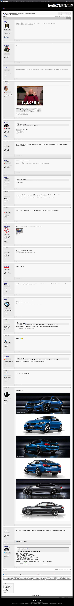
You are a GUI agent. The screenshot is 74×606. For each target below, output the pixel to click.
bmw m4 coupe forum (66, 579)
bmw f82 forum (21, 578)
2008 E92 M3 (6, 37)
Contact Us (60, 597)
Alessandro (6, 122)
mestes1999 (6, 250)
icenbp (5, 160)
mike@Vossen (7, 266)
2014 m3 (8, 577)
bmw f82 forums (26, 578)
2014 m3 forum (16, 577)
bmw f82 (18, 578)
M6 (30, 1)
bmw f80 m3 (4, 578)
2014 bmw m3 (5, 577)
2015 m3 (41, 577)
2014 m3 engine (12, 577)
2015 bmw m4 (38, 577)
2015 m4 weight (56, 577)
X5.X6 (43, 1)
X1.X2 (36, 1)
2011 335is (5, 136)
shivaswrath (6, 546)
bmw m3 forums (26, 579)
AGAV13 (5, 299)
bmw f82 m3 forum (39, 578)
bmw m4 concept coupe (49, 579)
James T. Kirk (6, 83)
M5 (28, 1)
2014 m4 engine (25, 577)
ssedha (5, 144)
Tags (3, 576)
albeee (5, 283)
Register (70, 1)
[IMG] (4, 590)
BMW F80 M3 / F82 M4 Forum (17, 13)
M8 (32, 1)
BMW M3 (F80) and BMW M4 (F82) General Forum (28, 13)
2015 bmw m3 (34, 577)
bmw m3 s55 (30, 579)
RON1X (5, 21)
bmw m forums (10, 579)
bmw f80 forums (68, 577)
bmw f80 (60, 577)
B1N (5, 210)
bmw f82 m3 (30, 578)
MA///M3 (6, 372)
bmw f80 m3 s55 (9, 578)
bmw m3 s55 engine (35, 579)
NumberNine (25, 541)
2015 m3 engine (45, 577)
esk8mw (6, 193)
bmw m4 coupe (54, 579)
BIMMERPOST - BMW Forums (67, 597)
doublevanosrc (7, 226)
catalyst (5, 530)
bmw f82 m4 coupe (48, 578)
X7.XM (46, 1)
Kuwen (5, 177)
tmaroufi (6, 67)
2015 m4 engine (52, 577)
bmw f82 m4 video (58, 578)
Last (69, 16)
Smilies (4, 589)
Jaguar (5, 389)
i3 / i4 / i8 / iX (50, 1)
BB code (4, 588)
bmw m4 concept (43, 579)
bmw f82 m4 (44, 578)
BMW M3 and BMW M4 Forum (9, 13)
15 (66, 16)
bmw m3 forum (22, 579)
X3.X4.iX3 (39, 1)
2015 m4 (48, 577)
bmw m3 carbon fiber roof (16, 579)
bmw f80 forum (63, 577)
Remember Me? (68, 13)
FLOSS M (6, 338)
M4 (26, 1)
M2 (23, 1)
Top (71, 597)
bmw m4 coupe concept (60, 579)
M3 (25, 1)
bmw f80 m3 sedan (13, 578)
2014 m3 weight (21, 577)
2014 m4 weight (30, 577)
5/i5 (16, 1)
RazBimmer (6, 45)
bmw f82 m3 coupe (34, 578)
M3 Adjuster (6, 356)
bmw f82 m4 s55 (53, 578)
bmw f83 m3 (65, 578)
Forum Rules (4, 592)
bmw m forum (6, 579)
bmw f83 (62, 578)
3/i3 (12, 1)
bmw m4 (39, 579)
